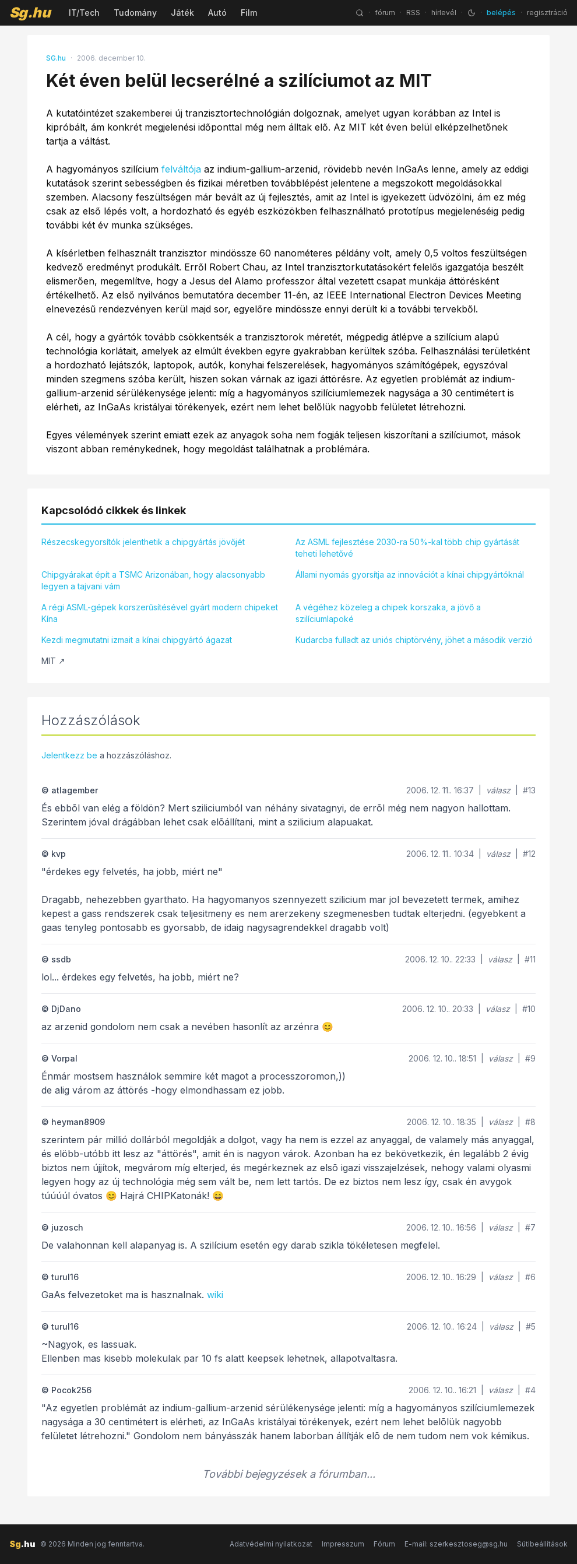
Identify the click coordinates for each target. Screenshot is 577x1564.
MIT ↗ (53, 661)
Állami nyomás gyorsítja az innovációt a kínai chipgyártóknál (409, 574)
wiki (215, 1295)
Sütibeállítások (542, 1544)
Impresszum (343, 1544)
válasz (498, 790)
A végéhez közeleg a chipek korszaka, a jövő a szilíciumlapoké (388, 613)
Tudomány (135, 12)
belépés (501, 12)
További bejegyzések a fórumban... (288, 1474)
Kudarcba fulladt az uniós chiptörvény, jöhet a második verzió (414, 640)
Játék (182, 12)
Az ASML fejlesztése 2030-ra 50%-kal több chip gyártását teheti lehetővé (407, 547)
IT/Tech (84, 12)
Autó (217, 12)
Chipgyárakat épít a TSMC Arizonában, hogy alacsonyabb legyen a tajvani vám (153, 580)
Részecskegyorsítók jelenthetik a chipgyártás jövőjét (143, 542)
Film (249, 12)
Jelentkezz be (69, 755)
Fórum (384, 1544)
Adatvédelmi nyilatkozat (271, 1544)
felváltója (181, 169)
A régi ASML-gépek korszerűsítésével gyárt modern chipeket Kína (159, 613)
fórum (385, 12)
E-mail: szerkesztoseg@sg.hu (456, 1544)
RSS (413, 12)
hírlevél (443, 12)
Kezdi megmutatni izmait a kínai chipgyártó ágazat (136, 640)
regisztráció (547, 12)
